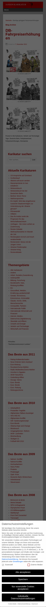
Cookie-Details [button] (12, 601)
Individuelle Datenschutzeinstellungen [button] (23, 595)
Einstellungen (18, 559)
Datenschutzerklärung (10, 557)
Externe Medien (35, 562)
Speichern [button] (23, 577)
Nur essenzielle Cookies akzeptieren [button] (23, 585)
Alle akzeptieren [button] (23, 570)
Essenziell (7, 562)
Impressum (35, 601)
